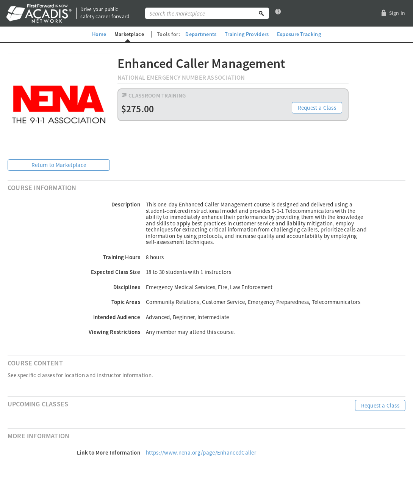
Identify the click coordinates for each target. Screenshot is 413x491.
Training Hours (121, 257)
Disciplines (126, 287)
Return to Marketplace (58, 164)
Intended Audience (116, 317)
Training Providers (247, 34)
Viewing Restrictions (114, 331)
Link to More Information (108, 452)
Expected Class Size (115, 271)
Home (99, 34)
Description (125, 204)
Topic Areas (125, 301)
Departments (200, 34)
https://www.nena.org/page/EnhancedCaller (201, 452)
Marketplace (129, 34)
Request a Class (317, 107)
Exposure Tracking (299, 34)
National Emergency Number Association (181, 78)
